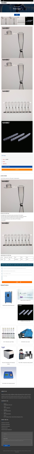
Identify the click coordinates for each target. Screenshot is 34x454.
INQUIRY (6, 445)
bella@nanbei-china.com (8, 404)
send (17, 282)
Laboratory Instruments (5, 422)
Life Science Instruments (5, 424)
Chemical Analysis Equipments (6, 429)
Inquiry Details (5, 438)
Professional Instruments (5, 426)
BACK (17, 14)
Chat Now (17, 169)
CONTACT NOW (7, 166)
